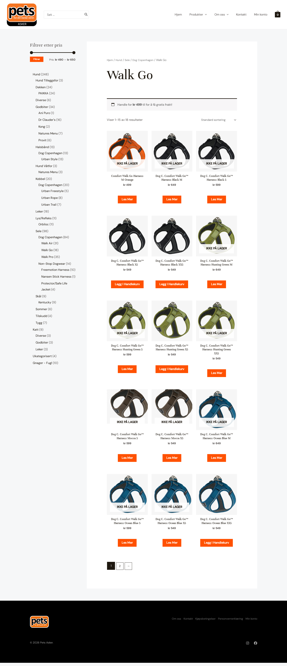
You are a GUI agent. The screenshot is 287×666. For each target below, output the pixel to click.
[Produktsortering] (217, 120)
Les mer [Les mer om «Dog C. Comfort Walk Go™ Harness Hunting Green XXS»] (216, 375)
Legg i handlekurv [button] (127, 285)
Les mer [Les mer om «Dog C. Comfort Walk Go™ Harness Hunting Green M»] (216, 285)
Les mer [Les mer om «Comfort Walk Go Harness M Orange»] (127, 200)
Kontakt (178, 621)
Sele (128, 60)
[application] (205, 14)
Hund (119, 60)
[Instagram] (247, 646)
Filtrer (36, 59)
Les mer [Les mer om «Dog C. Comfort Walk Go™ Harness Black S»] (216, 200)
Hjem (110, 60)
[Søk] (86, 14)
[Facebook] (255, 646)
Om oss (162, 621)
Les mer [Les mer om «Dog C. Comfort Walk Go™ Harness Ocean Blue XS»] (172, 545)
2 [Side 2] (120, 569)
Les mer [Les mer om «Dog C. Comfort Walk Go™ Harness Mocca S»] (127, 460)
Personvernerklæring (227, 621)
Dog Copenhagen (144, 60)
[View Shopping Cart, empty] (277, 14)
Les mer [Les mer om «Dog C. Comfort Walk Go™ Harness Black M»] (172, 200)
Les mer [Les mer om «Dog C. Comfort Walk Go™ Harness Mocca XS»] (172, 460)
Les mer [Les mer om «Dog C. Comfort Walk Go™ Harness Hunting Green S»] (127, 371)
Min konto (251, 621)
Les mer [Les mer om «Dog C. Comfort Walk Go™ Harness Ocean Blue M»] (216, 460)
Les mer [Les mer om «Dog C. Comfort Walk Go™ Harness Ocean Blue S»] (127, 545)
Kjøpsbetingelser (198, 621)
